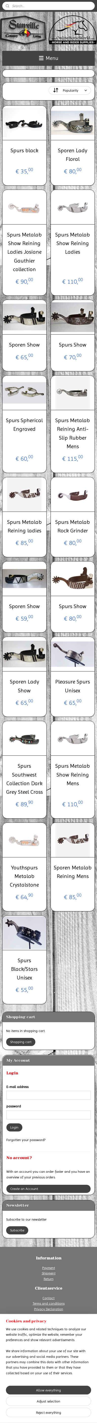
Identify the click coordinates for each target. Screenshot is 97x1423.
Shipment (48, 1273)
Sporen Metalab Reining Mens (73, 871)
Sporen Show (24, 345)
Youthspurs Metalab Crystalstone (24, 876)
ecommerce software (76, 1406)
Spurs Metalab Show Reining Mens (72, 774)
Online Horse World (20, 1380)
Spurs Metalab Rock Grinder (72, 526)
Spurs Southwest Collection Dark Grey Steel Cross (24, 779)
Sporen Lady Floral (72, 154)
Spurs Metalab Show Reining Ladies (72, 243)
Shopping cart (20, 1042)
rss (61, 1406)
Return (49, 1279)
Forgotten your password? (25, 1140)
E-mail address (17, 1087)
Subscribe (17, 1230)
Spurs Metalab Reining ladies (24, 526)
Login (14, 1127)
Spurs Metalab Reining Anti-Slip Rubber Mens (72, 433)
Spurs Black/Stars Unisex (24, 968)
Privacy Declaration (48, 1309)
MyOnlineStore (55, 1414)
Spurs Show (72, 345)
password (13, 1106)
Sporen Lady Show (24, 686)
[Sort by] (70, 90)
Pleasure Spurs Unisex (72, 686)
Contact (48, 1298)
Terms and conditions (49, 1303)
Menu (48, 58)
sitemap (52, 1406)
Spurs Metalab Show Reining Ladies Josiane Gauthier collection (24, 252)
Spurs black (24, 150)
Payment (48, 1268)
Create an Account (24, 1189)
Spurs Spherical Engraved (24, 424)
